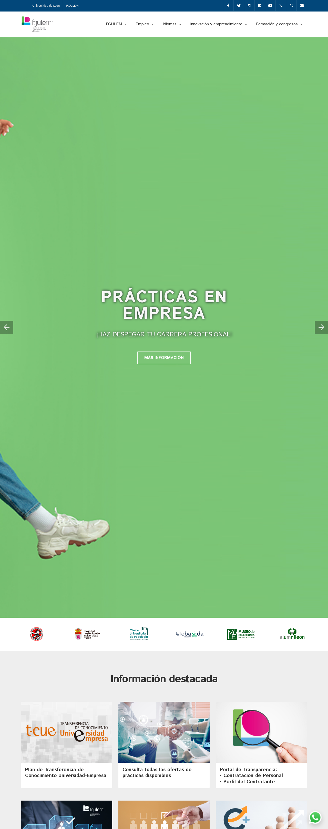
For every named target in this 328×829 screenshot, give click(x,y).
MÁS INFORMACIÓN (164, 358)
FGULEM (72, 5)
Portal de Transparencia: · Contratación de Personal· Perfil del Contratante (251, 776)
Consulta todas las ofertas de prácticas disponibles (157, 773)
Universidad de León (46, 5)
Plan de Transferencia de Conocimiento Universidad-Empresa (65, 773)
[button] (6, 327)
